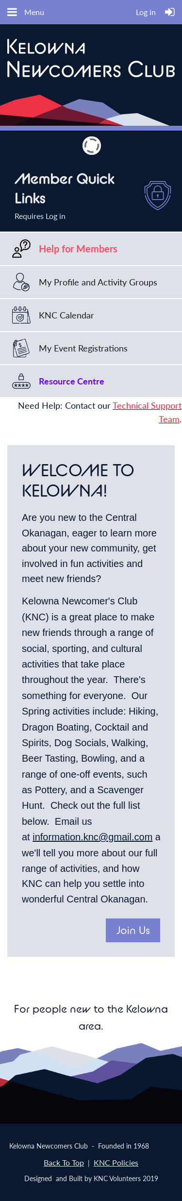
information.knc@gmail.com (92, 837)
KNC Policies (116, 1162)
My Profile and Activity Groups (98, 282)
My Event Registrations (83, 348)
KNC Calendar (66, 315)
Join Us (133, 930)
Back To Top (64, 1162)
